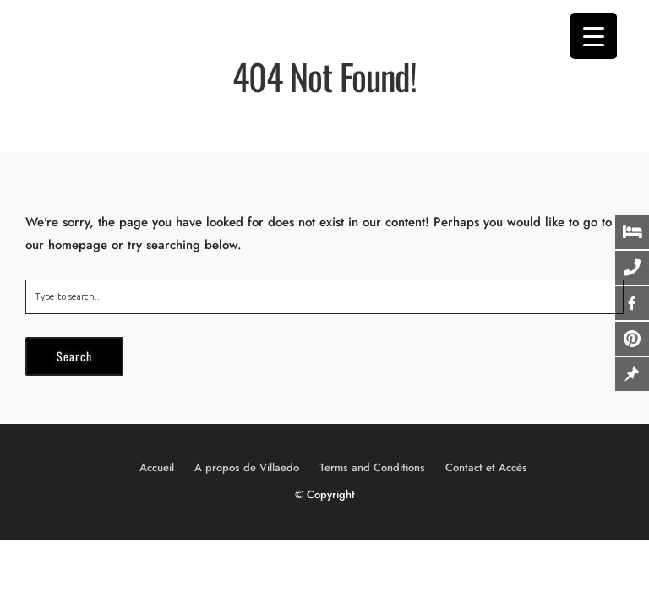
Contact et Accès (486, 467)
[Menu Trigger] (593, 36)
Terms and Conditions (372, 467)
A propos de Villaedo (246, 467)
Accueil (156, 467)
